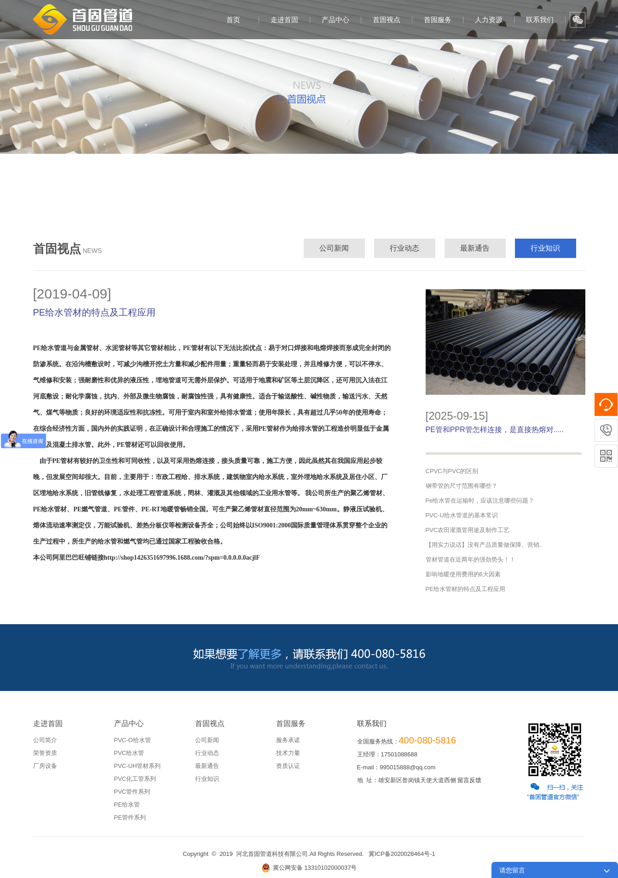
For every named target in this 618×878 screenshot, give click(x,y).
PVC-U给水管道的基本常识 (462, 515)
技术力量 (288, 752)
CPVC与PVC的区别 (452, 471)
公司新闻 (334, 248)
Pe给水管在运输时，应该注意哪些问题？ (480, 500)
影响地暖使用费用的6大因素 (463, 574)
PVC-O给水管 (132, 740)
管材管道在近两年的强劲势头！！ (470, 559)
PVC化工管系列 (135, 778)
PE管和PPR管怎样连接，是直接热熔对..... (495, 429)
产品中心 (335, 19)
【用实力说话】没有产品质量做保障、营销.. (484, 544)
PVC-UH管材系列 (137, 765)
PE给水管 (127, 804)
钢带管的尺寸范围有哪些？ (461, 485)
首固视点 (386, 19)
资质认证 (288, 765)
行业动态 (404, 248)
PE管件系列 (130, 817)
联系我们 (540, 19)
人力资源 (488, 19)
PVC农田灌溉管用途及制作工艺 (468, 530)
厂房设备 (45, 765)
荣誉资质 (45, 752)
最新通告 (475, 248)
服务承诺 (288, 740)
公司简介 (45, 740)
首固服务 (437, 19)
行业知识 (545, 248)
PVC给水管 (129, 752)
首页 (233, 19)
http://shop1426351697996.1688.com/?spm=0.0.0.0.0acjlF (182, 557)
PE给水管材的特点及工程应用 (465, 588)
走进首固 (284, 19)
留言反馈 (469, 780)
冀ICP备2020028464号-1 (402, 853)
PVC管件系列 (132, 791)
